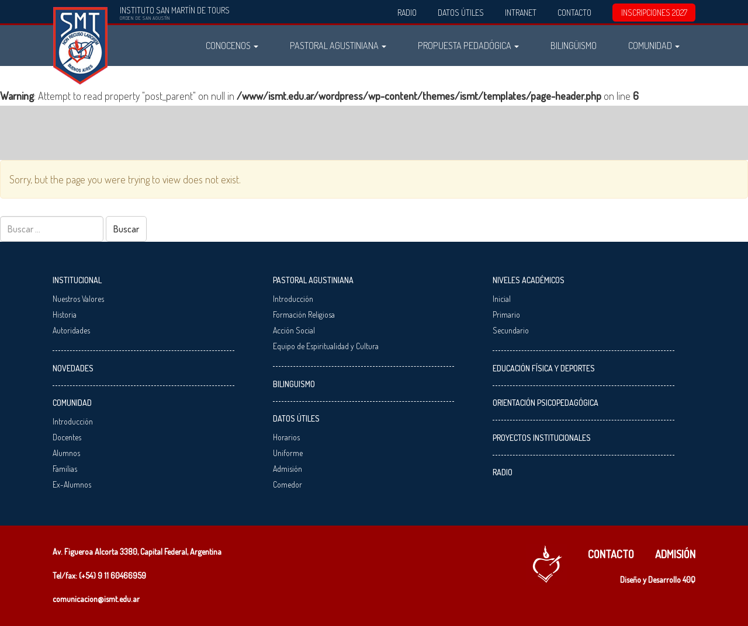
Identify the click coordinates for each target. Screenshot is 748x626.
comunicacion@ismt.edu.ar (96, 599)
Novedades (73, 368)
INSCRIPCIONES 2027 (654, 13)
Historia (65, 314)
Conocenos (232, 45)
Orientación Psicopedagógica (545, 403)
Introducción (73, 421)
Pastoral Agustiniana (338, 45)
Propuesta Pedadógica (468, 45)
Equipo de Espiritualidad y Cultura (326, 346)
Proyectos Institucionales (542, 438)
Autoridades (71, 330)
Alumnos (66, 453)
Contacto (574, 13)
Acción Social (294, 330)
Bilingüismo (573, 45)
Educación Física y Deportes (544, 368)
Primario (506, 314)
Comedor (287, 484)
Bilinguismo (294, 384)
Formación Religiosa (304, 314)
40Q (689, 580)
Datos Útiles (461, 13)
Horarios (286, 437)
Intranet (520, 13)
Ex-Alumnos (72, 484)
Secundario (511, 330)
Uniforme (288, 453)
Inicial (502, 299)
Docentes (67, 437)
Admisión (287, 469)
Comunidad (654, 45)
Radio (407, 13)
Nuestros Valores (78, 299)
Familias (65, 469)
